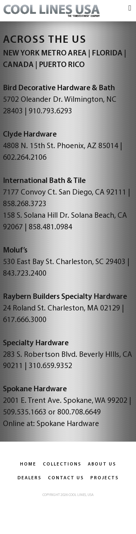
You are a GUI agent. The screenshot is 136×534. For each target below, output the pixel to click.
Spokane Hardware (68, 424)
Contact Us (66, 478)
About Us (102, 464)
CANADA (18, 65)
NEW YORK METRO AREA (45, 53)
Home (28, 464)
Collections (62, 464)
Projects (104, 478)
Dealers (29, 478)
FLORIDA (107, 53)
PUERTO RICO (62, 65)
